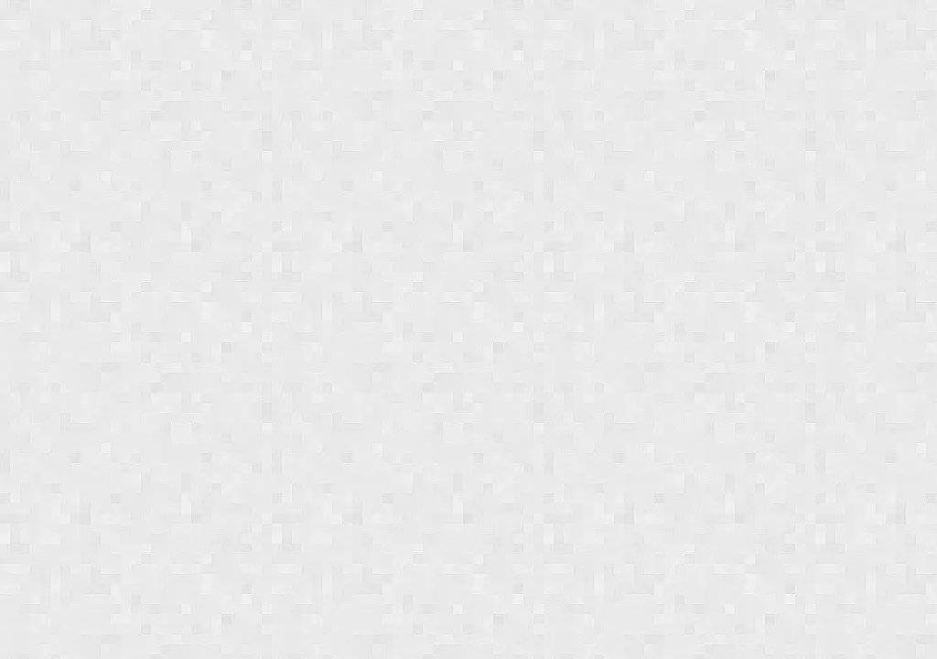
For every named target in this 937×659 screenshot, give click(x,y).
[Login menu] (907, 23)
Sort (36, 168)
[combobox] (811, 21)
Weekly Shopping (714, 59)
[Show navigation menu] (22, 23)
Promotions (381, 59)
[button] (52, 270)
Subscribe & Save (82, 59)
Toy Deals (877, 59)
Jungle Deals (119, 22)
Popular (241, 59)
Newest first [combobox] (60, 168)
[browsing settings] (904, 166)
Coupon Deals (539, 59)
